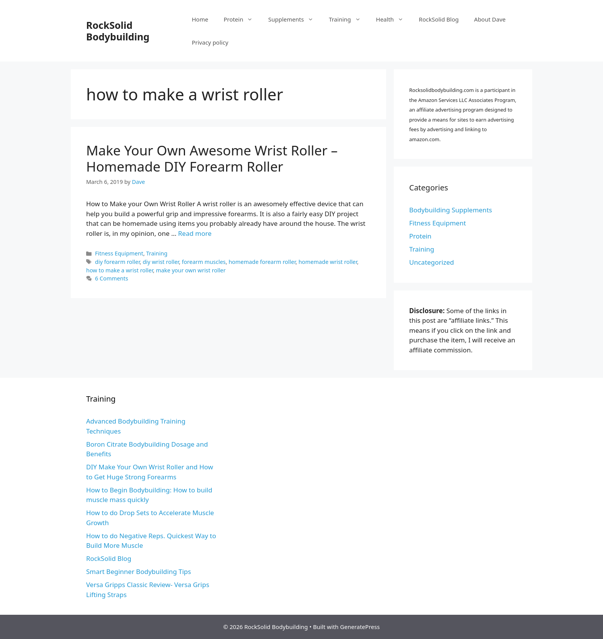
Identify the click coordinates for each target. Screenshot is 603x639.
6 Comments (111, 278)
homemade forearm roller (261, 261)
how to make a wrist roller (119, 270)
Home (200, 19)
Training (348, 19)
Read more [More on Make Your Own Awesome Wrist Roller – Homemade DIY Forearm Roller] (195, 233)
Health (393, 19)
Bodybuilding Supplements (450, 209)
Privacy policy (210, 42)
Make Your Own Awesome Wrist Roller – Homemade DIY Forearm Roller (212, 158)
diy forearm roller (117, 261)
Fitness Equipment (119, 253)
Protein (241, 19)
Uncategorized (431, 262)
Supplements (294, 19)
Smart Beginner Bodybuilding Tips (138, 571)
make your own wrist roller (190, 270)
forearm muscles (204, 261)
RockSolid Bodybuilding (118, 30)
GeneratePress (360, 627)
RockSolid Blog (439, 19)
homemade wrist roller (327, 261)
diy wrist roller (161, 261)
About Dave (490, 19)
